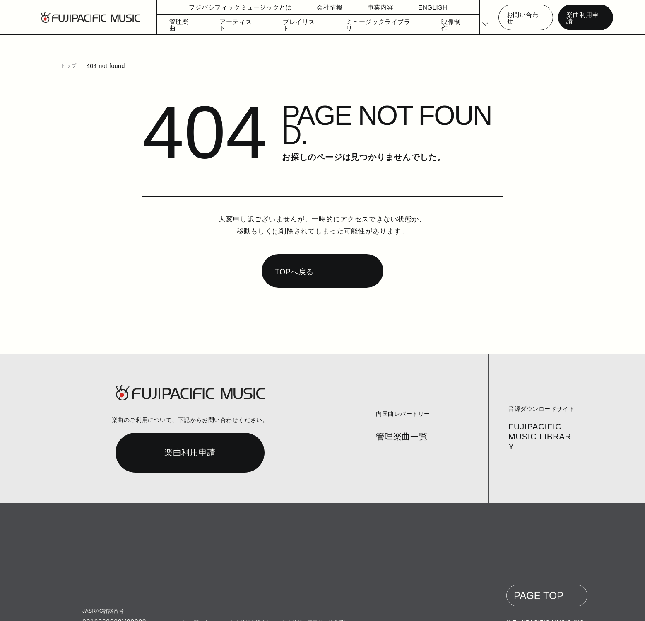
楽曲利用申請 (582, 17)
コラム (170, 607)
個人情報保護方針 (249, 607)
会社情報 (314, 7)
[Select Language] (480, 17)
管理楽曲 (179, 24)
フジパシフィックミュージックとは (231, 7)
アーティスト (233, 24)
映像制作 (431, 24)
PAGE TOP (541, 579)
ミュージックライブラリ (364, 24)
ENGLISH (417, 7)
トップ (67, 66)
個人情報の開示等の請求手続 (313, 607)
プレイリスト (292, 24)
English (367, 607)
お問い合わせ (523, 17)
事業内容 (365, 7)
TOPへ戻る (293, 256)
